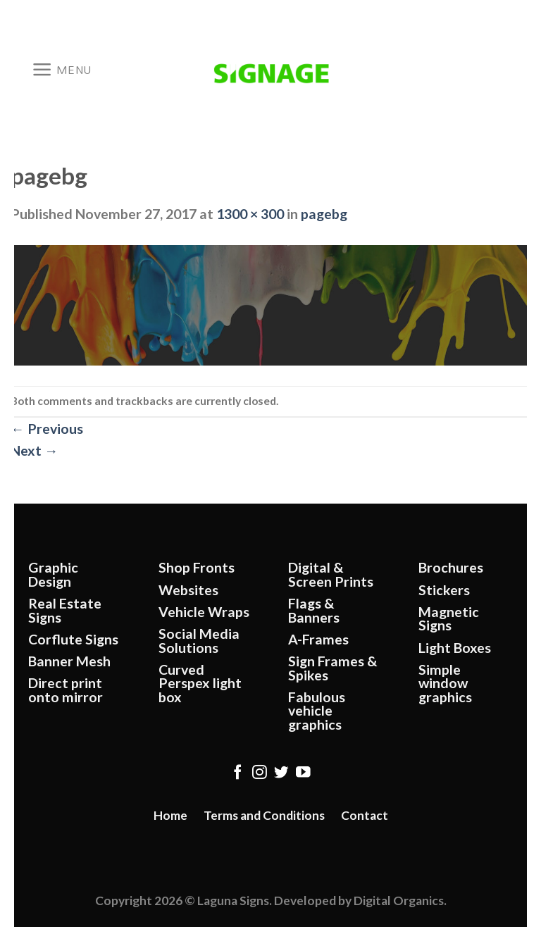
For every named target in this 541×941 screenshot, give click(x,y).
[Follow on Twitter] (281, 773)
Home (170, 815)
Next (34, 450)
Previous (47, 428)
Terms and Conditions (264, 815)
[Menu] (62, 69)
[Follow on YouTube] (303, 773)
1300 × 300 (250, 214)
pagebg (324, 214)
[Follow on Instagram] (259, 773)
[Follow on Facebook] (237, 773)
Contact (364, 815)
